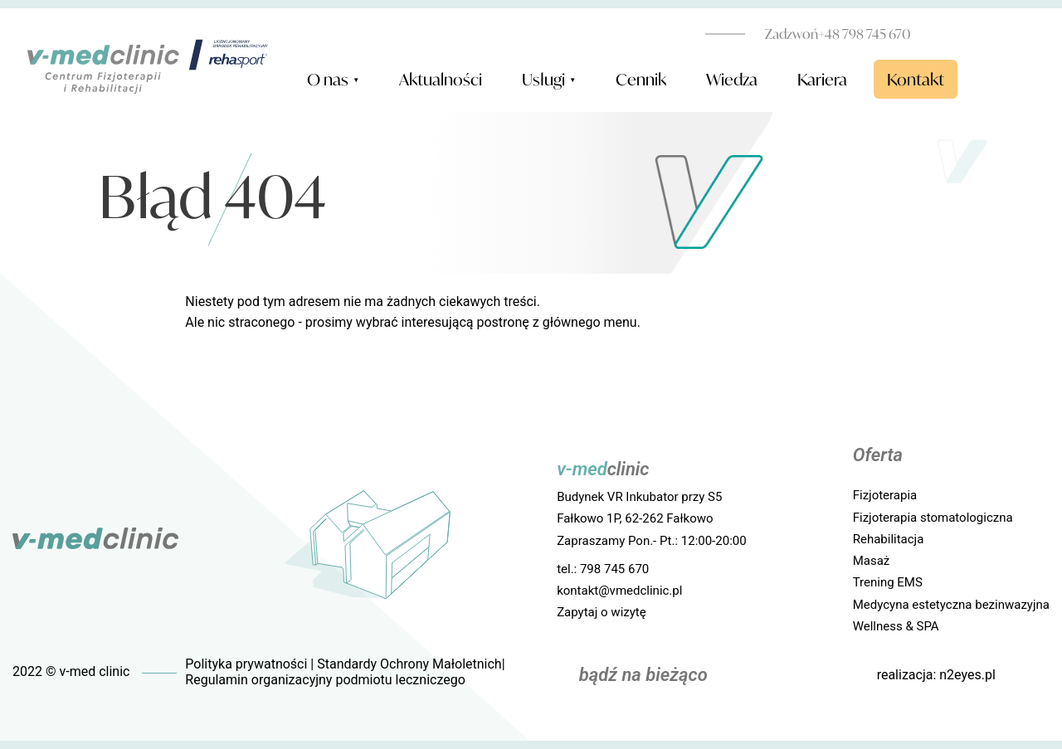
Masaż (871, 560)
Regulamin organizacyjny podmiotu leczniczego (325, 680)
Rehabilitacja (888, 539)
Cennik (641, 79)
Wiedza (732, 79)
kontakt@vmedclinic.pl (619, 590)
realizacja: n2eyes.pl (936, 675)
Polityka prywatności (246, 664)
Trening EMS (888, 582)
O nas (333, 80)
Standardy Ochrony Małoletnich (409, 664)
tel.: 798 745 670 (603, 569)
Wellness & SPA (896, 626)
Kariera (822, 79)
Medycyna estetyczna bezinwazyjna (951, 604)
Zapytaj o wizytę (601, 612)
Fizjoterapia (885, 495)
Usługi (549, 80)
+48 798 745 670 (838, 34)
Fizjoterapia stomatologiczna (933, 517)
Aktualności (440, 79)
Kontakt (915, 79)
